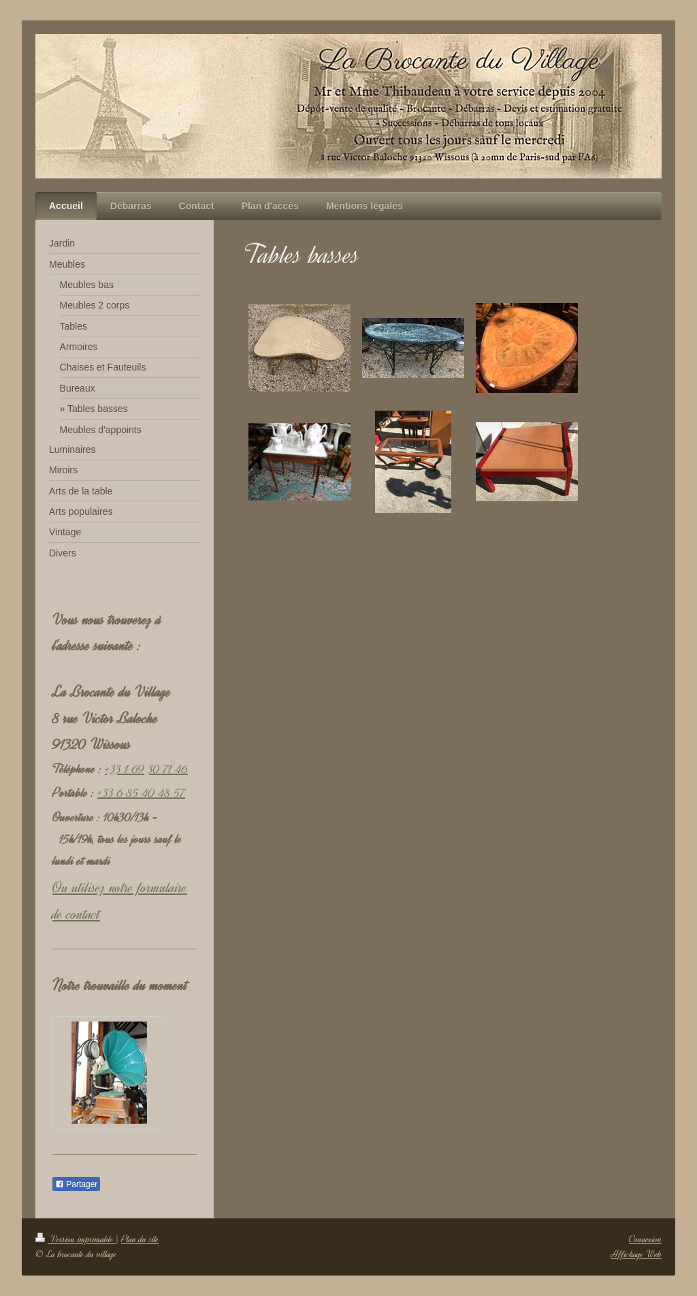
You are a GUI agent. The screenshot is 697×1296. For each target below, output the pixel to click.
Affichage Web (636, 1254)
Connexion (645, 1239)
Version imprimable (75, 1239)
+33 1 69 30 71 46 (146, 769)
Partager (76, 1184)
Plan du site (140, 1239)
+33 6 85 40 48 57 (141, 793)
